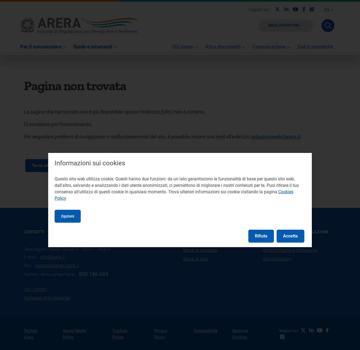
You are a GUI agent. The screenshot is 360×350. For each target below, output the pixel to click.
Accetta (290, 236)
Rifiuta (261, 236)
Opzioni (67, 216)
